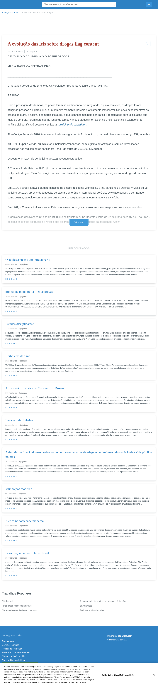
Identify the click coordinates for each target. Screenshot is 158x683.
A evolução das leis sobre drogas (37, 13)
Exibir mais (79, 222)
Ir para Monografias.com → (121, 636)
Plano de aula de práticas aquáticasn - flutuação (103, 601)
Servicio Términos (10, 645)
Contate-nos (8, 641)
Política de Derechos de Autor (16, 652)
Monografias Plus (10, 13)
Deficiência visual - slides (92, 610)
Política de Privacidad (12, 649)
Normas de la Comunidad (14, 656)
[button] (147, 45)
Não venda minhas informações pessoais (21, 664)
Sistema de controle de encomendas (19, 610)
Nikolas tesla (8, 601)
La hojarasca (86, 606)
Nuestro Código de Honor (14, 660)
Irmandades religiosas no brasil (16, 606)
